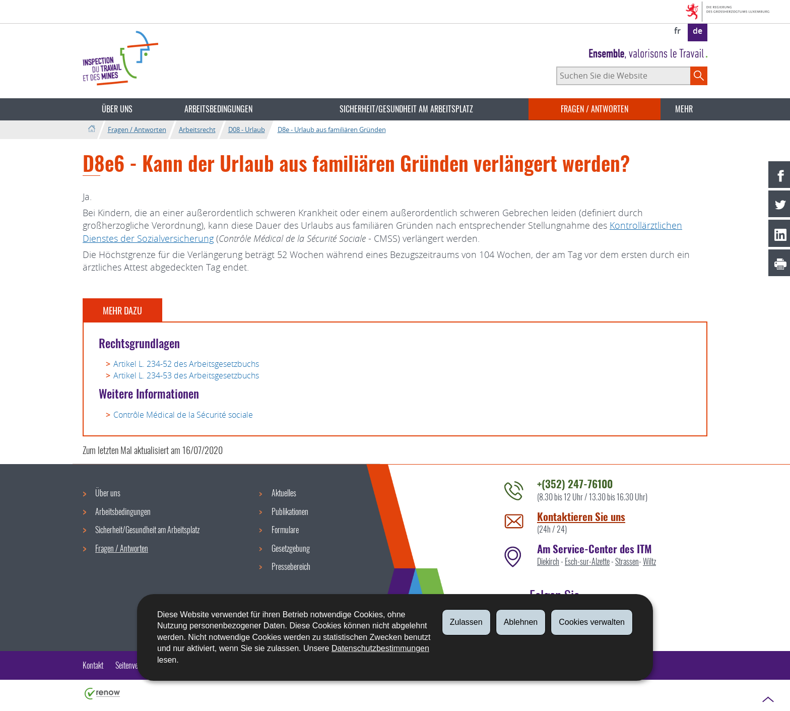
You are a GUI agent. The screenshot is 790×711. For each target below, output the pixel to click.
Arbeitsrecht (197, 129)
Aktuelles (284, 493)
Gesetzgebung (291, 548)
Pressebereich (291, 566)
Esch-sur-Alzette (587, 561)
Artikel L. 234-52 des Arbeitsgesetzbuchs (186, 363)
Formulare (285, 530)
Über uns (117, 109)
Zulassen (466, 622)
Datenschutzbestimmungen (380, 648)
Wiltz (649, 561)
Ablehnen (521, 622)
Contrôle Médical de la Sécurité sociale (183, 414)
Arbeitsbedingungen (218, 109)
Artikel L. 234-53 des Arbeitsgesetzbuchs (186, 375)
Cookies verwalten (592, 622)
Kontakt (93, 665)
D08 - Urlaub (246, 129)
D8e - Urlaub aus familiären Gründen (332, 129)
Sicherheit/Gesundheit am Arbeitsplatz (406, 109)
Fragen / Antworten (594, 109)
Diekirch (548, 561)
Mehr (684, 109)
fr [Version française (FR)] (677, 30)
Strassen (627, 561)
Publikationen (290, 511)
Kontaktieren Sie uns (581, 516)
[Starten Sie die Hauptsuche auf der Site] (698, 76)
